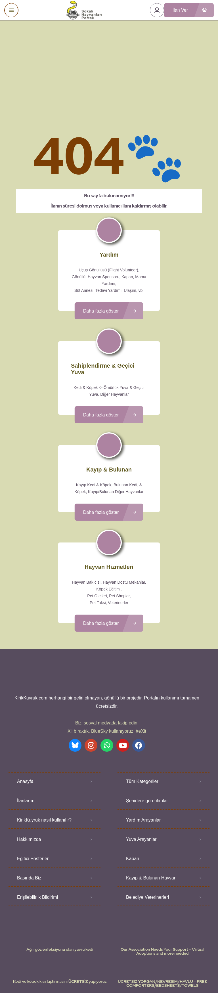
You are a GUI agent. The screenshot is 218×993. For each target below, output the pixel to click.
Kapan (132, 809)
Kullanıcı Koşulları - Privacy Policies (93, 971)
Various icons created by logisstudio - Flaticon (109, 978)
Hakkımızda (29, 790)
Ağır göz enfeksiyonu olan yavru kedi (59, 900)
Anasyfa (25, 732)
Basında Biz (29, 829)
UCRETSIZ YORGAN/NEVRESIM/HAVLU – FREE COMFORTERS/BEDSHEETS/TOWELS (162, 934)
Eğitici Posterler (33, 809)
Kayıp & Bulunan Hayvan (151, 829)
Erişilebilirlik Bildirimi (37, 848)
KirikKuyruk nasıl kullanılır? (44, 771)
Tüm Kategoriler (142, 732)
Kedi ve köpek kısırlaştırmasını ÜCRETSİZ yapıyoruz (60, 933)
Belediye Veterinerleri (147, 848)
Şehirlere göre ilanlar (147, 751)
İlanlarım (25, 751)
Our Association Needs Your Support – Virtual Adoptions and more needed (162, 902)
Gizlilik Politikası (142, 971)
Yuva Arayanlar (141, 790)
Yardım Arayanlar (143, 771)
